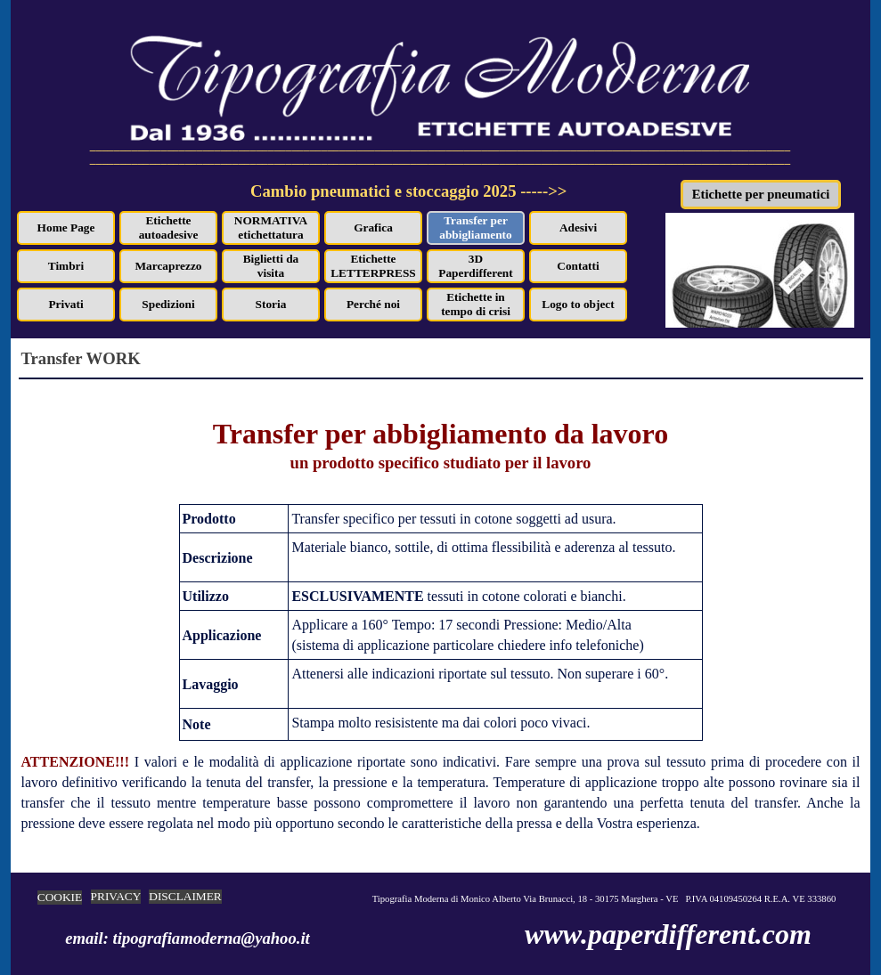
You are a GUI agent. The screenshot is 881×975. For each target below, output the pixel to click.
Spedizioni (168, 304)
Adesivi (578, 227)
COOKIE (59, 897)
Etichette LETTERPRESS (373, 266)
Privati (65, 304)
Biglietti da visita (271, 266)
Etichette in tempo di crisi (475, 304)
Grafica (373, 227)
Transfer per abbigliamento (475, 227)
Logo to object (578, 304)
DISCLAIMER (185, 896)
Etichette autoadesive (169, 227)
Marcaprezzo (168, 265)
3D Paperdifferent (475, 266)
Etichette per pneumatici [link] (760, 194)
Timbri (66, 265)
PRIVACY (116, 896)
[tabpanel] (454, 201)
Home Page (66, 227)
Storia (271, 304)
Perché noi (373, 304)
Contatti (578, 265)
